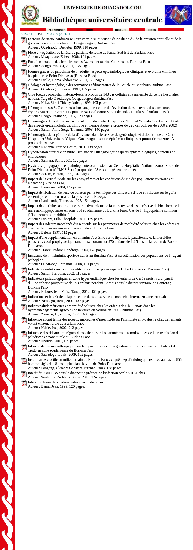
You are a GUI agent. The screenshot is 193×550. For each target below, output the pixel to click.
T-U (67, 34)
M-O (50, 34)
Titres (90, 29)
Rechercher (57, 29)
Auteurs (120, 29)
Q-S (60, 34)
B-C (27, 34)
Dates (152, 29)
